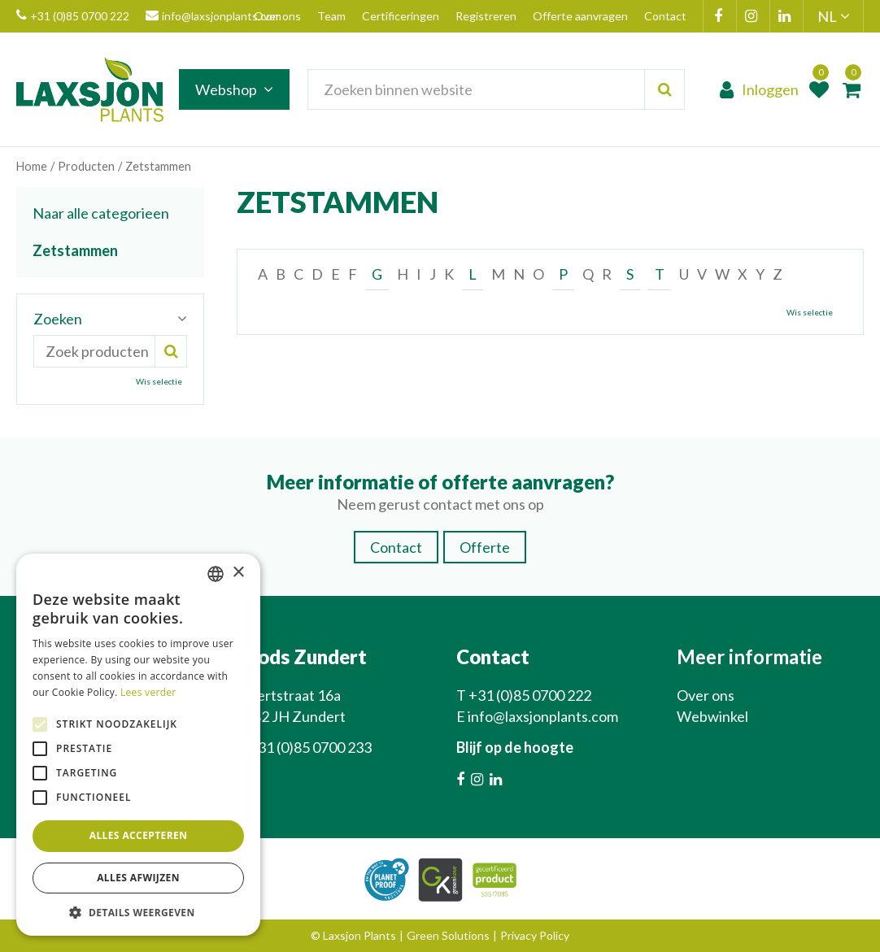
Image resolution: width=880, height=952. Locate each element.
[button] (138, 911)
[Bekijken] (851, 89)
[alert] (138, 745)
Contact (396, 547)
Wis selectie (809, 312)
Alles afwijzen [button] (138, 878)
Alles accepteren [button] (138, 835)
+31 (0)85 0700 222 (72, 16)
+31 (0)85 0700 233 (310, 747)
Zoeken (57, 319)
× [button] (238, 573)
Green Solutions (448, 935)
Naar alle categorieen (101, 213)
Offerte (485, 547)
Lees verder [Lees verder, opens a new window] (148, 692)
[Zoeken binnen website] (497, 89)
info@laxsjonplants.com (213, 16)
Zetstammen (75, 250)
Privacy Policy (534, 935)
